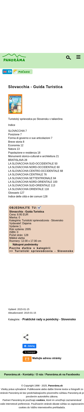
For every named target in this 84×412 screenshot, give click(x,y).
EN (10, 71)
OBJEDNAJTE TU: (23, 207)
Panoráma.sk (55, 385)
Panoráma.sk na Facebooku (62, 374)
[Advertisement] (43, 27)
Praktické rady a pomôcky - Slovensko (49, 319)
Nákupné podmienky (25, 244)
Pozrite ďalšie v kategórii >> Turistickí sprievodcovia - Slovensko (41, 249)
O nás (39, 374)
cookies (40, 400)
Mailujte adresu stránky (46, 358)
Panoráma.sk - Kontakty (19, 374)
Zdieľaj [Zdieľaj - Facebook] (29, 346)
